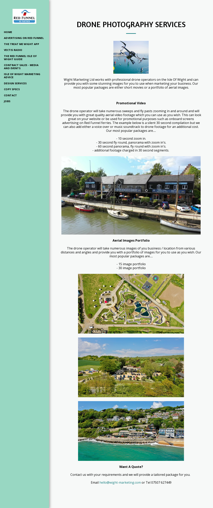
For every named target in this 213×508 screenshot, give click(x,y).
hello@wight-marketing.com (120, 482)
